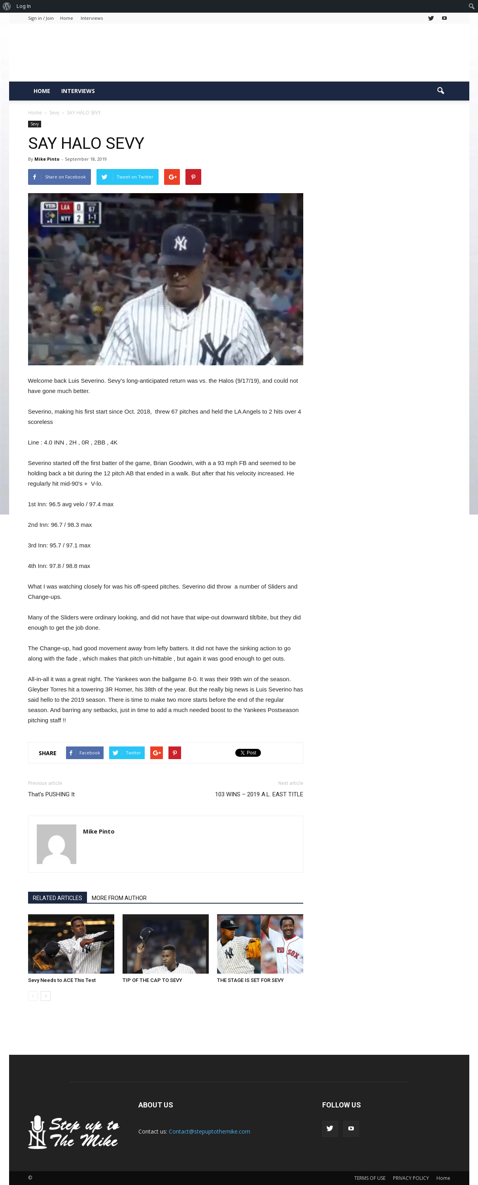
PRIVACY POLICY (411, 1178)
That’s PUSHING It (51, 794)
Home (66, 18)
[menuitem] (7, 6)
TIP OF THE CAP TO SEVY (152, 980)
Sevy (34, 124)
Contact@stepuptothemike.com (209, 1131)
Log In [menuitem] (24, 6)
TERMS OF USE (369, 1178)
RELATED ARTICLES (57, 898)
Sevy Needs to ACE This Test (62, 980)
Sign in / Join (41, 18)
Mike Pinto (46, 159)
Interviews (92, 18)
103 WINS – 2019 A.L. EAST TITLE (259, 794)
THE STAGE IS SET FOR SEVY (250, 980)
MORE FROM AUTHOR (119, 898)
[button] (440, 91)
